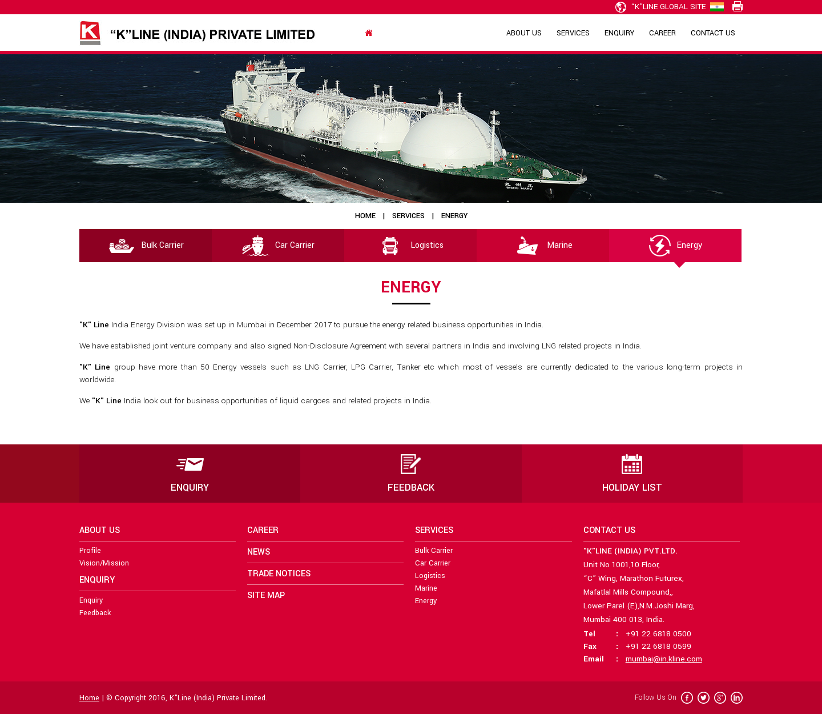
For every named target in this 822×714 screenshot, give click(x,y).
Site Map (266, 595)
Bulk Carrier (146, 245)
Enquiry (619, 33)
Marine (543, 245)
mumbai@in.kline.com (664, 658)
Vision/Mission (104, 563)
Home (365, 216)
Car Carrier (278, 245)
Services (573, 33)
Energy (675, 245)
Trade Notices (279, 574)
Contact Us (713, 33)
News (258, 552)
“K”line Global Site (660, 6)
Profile (90, 550)
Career (662, 33)
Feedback (95, 613)
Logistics (410, 245)
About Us (524, 33)
